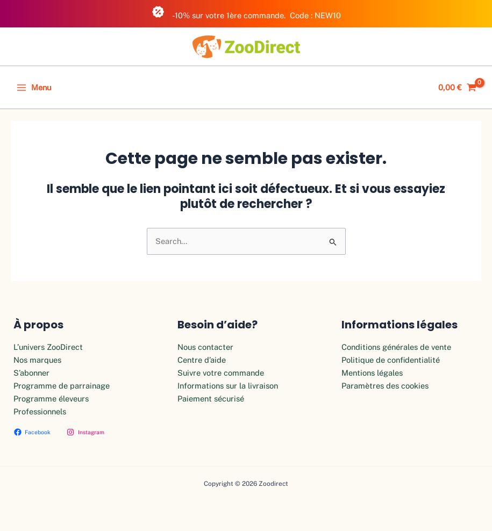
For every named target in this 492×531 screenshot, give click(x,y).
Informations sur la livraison (227, 385)
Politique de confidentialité (390, 359)
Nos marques (37, 359)
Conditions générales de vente (396, 346)
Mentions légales (372, 372)
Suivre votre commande (220, 372)
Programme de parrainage (61, 385)
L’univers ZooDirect (48, 346)
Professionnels (39, 411)
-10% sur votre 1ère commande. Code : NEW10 (246, 12)
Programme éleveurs (51, 398)
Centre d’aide (201, 359)
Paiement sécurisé (210, 398)
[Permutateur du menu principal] (34, 88)
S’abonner (31, 372)
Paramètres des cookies (385, 385)
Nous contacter (205, 346)
